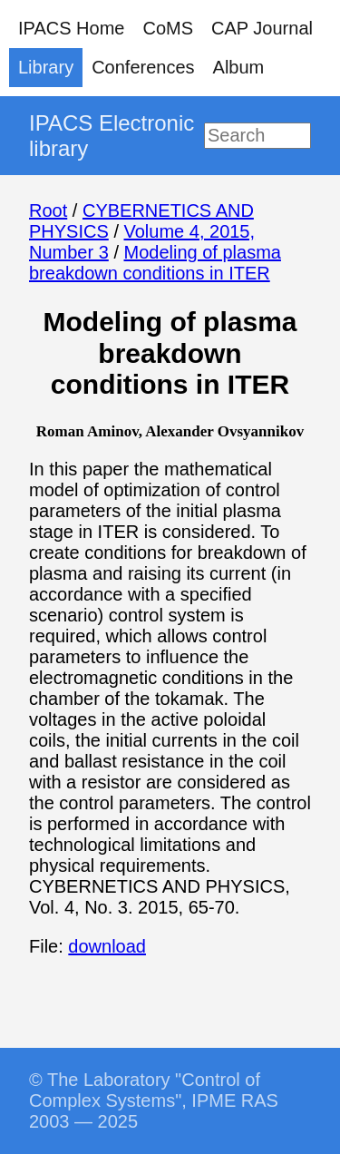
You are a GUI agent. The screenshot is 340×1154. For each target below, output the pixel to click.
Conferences (143, 67)
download (107, 946)
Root (48, 210)
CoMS (167, 28)
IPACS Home (71, 28)
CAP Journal (262, 28)
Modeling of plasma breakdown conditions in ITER (155, 262)
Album (239, 67)
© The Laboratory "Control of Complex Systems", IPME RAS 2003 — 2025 (153, 1100)
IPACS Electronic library (111, 136)
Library (45, 67)
